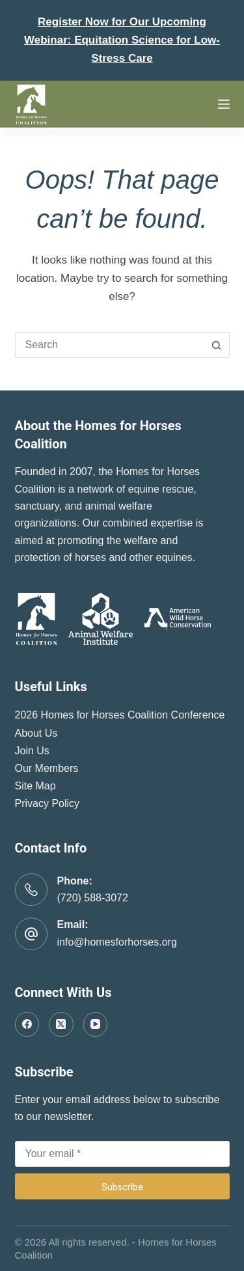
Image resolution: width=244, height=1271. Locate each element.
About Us (36, 733)
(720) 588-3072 (92, 897)
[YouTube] (95, 1024)
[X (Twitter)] (61, 1024)
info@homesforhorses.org (117, 942)
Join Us (32, 750)
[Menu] (224, 104)
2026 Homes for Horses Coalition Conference (120, 714)
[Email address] (122, 1154)
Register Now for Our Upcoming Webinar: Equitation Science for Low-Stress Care (122, 40)
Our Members (47, 768)
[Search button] (217, 345)
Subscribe (122, 1186)
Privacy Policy (47, 803)
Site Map (35, 785)
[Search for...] (109, 345)
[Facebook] (27, 1024)
